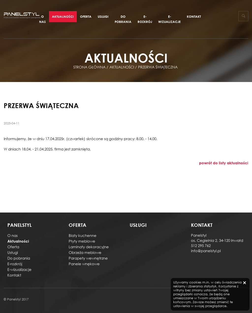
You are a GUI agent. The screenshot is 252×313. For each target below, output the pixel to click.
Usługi (103, 16)
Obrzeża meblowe (85, 252)
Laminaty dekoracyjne (89, 246)
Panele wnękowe (84, 263)
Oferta (86, 16)
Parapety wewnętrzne (88, 258)
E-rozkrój (145, 19)
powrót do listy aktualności (223, 163)
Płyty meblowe (82, 241)
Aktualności (63, 16)
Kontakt (194, 16)
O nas (42, 19)
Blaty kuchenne (82, 235)
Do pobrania (123, 19)
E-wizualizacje (169, 19)
